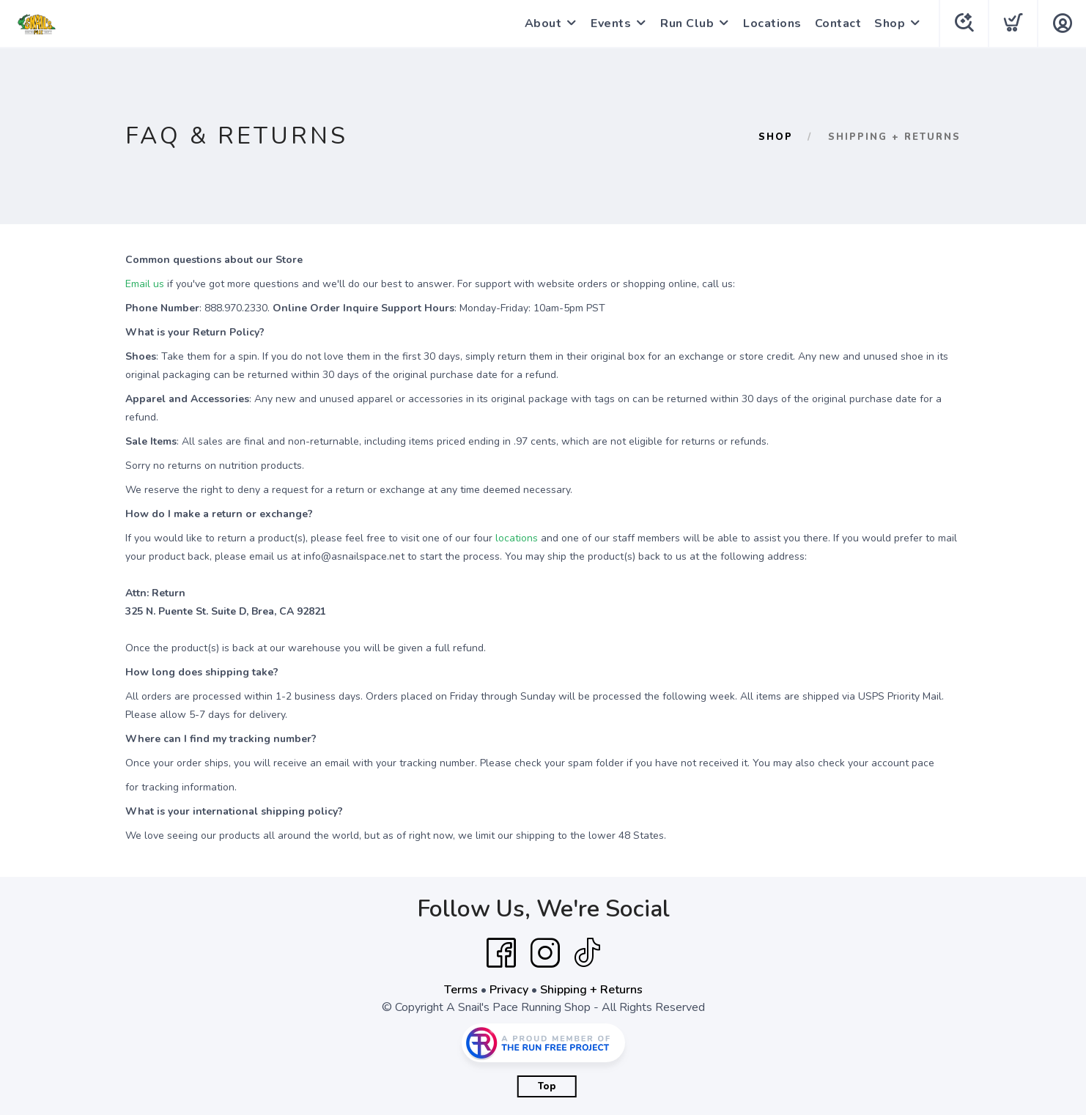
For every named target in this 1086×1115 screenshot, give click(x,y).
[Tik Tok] (587, 953)
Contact (838, 23)
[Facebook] (501, 953)
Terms (461, 990)
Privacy (509, 990)
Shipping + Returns (591, 990)
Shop (889, 23)
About (543, 23)
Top (547, 1086)
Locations (772, 23)
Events (611, 23)
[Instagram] (545, 953)
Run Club (687, 23)
